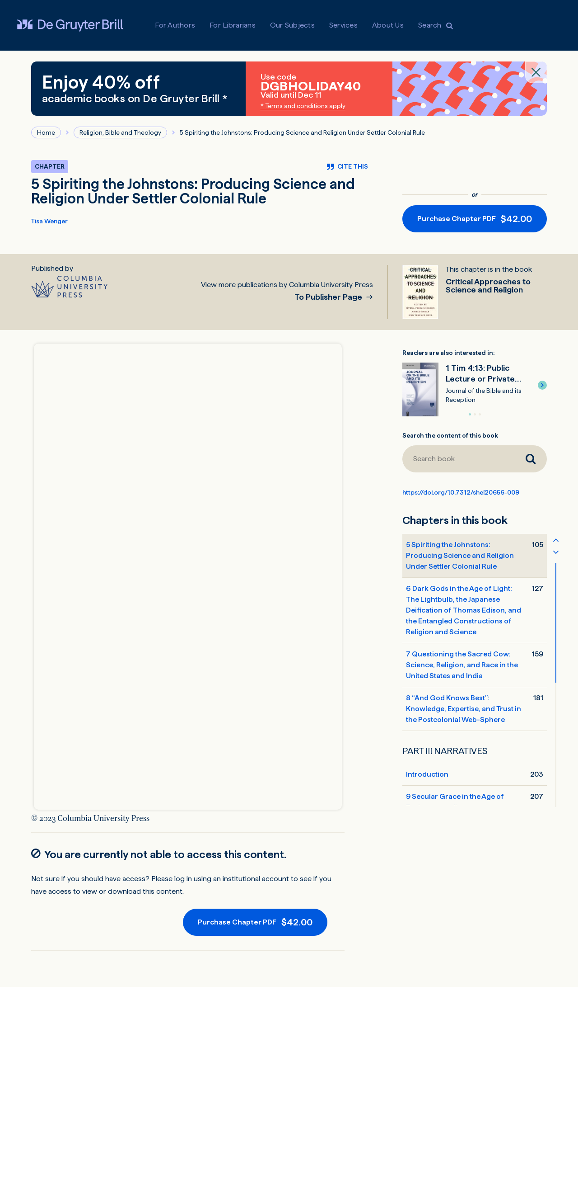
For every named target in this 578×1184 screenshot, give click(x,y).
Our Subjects (292, 25)
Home (46, 132)
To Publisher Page (329, 297)
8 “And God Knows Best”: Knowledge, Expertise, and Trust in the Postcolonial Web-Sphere (463, 708)
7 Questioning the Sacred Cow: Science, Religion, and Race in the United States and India (462, 665)
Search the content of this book (450, 435)
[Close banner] (536, 72)
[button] (542, 385)
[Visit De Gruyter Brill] (70, 25)
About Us (388, 25)
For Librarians (233, 25)
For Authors (175, 25)
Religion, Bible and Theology (120, 132)
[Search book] (458, 458)
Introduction (427, 774)
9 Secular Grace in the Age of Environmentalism (455, 801)
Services (343, 25)
